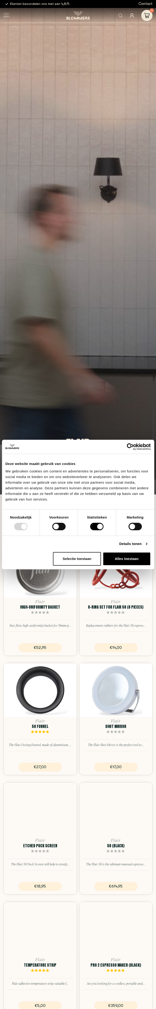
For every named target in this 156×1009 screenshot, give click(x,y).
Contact (145, 4)
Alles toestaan (127, 559)
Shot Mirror (115, 726)
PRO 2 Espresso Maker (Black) (116, 965)
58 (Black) (116, 845)
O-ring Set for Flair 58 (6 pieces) (116, 607)
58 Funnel (40, 726)
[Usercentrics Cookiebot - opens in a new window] (130, 446)
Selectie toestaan (77, 559)
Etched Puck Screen (40, 845)
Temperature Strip (40, 965)
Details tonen (130, 544)
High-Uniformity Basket (40, 607)
